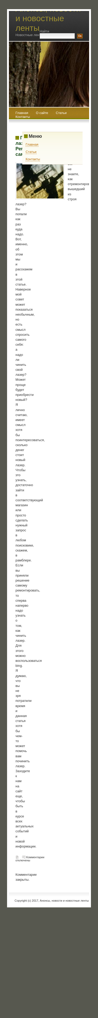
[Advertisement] (49, 956)
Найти (44, 31)
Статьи (61, 113)
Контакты (22, 117)
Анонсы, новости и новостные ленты (48, 18)
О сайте (42, 113)
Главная (32, 144)
